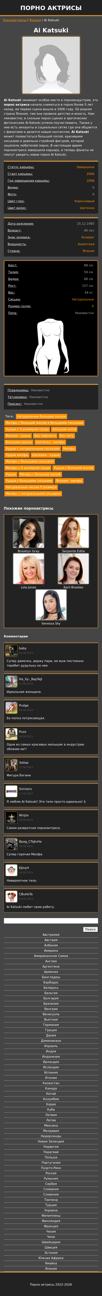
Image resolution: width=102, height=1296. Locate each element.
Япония (35, 20)
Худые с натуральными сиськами (32, 448)
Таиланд (51, 1200)
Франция (51, 1226)
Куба (51, 1109)
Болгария (51, 998)
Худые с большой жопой (73, 468)
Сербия (51, 1184)
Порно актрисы (51, 8)
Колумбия (51, 1099)
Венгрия (51, 1009)
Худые (11, 474)
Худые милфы (17, 455)
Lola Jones (28, 587)
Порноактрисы (14, 20)
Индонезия (51, 1056)
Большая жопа (64, 429)
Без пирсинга (45, 435)
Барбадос (51, 982)
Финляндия (51, 1221)
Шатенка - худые (45, 455)
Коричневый (84, 201)
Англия (51, 961)
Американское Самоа (51, 956)
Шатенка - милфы (50, 442)
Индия (51, 1051)
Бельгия (51, 993)
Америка (51, 950)
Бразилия (51, 1003)
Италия (51, 1078)
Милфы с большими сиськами (30, 461)
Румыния (51, 1178)
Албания (51, 945)
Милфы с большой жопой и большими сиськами (44, 423)
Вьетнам (51, 1019)
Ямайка (51, 1263)
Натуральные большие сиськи (41, 416)
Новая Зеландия (51, 1141)
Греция (51, 1030)
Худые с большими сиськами (29, 481)
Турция (51, 1205)
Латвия (51, 1115)
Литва (51, 1120)
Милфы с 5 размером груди (28, 468)
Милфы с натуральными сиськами (33, 493)
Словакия (51, 1189)
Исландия (51, 1067)
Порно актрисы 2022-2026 (51, 1284)
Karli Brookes (73, 587)
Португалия (51, 1162)
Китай (51, 1094)
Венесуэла (51, 1014)
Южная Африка (51, 1258)
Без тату (67, 435)
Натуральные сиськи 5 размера (31, 487)
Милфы (69, 448)
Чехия (51, 1231)
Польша (51, 1157)
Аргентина (51, 966)
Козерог (87, 237)
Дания (51, 1035)
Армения (51, 972)
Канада (51, 1088)
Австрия (51, 940)
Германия (51, 1025)
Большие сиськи (19, 442)
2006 (90, 174)
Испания (51, 1072)
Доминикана (51, 1041)
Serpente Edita (73, 551)
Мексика (51, 1125)
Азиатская (86, 244)
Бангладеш (51, 977)
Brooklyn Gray (28, 551)
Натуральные (83, 299)
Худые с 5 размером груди (27, 429)
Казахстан (51, 1083)
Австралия (51, 935)
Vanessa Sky (51, 623)
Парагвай (51, 1152)
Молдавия (51, 1131)
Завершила (85, 167)
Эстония (51, 1253)
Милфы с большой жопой (40, 474)
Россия (51, 1173)
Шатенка (87, 208)
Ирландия (51, 1062)
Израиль (51, 1046)
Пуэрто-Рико (51, 1168)
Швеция (51, 1247)
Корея (51, 1104)
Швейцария (51, 1242)
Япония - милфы (69, 481)
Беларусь (51, 988)
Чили (51, 1237)
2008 (90, 180)
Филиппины (51, 1215)
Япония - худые (18, 435)
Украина (51, 1210)
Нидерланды (51, 1136)
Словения (51, 1194)
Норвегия (51, 1147)
